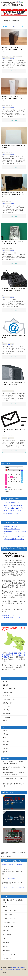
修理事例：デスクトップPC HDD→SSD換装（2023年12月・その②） (12, 49)
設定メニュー (11, 344)
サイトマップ (7, 958)
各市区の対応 (8, 713)
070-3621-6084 (10, 878)
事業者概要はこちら (8, 615)
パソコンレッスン (9, 695)
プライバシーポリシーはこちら (11, 617)
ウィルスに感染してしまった (13, 510)
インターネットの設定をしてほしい (15, 536)
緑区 (19, 653)
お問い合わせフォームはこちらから (13, 887)
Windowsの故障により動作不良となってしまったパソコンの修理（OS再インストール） (14, 194)
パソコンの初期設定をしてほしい (14, 539)
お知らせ (5, 734)
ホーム (5, 681)
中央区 (11, 653)
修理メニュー (5, 58)
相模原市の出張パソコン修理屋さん (13, 864)
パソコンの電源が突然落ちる (13, 505)
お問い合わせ (7, 710)
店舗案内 (7, 717)
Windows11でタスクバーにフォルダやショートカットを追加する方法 (14, 802)
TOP (13, 853)
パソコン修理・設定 (10, 688)
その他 (5, 737)
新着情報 (5, 748)
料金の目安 (6, 706)
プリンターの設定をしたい (12, 529)
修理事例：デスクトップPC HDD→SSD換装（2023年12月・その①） (12, 98)
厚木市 (14, 655)
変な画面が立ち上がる (11, 513)
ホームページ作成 (9, 699)
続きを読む (18, 71)
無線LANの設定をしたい (11, 526)
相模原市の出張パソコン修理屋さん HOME (13, 901)
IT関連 (5, 730)
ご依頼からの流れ (8, 703)
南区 (15, 653)
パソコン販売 (8, 692)
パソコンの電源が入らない (12, 502)
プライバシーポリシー (9, 954)
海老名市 (19, 655)
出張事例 (12, 58)
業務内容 (5, 685)
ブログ (5, 721)
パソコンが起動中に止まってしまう (15, 508)
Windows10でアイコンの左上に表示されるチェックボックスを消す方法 (14, 819)
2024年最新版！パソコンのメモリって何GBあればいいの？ (14, 835)
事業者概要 (6, 950)
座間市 (8, 655)
